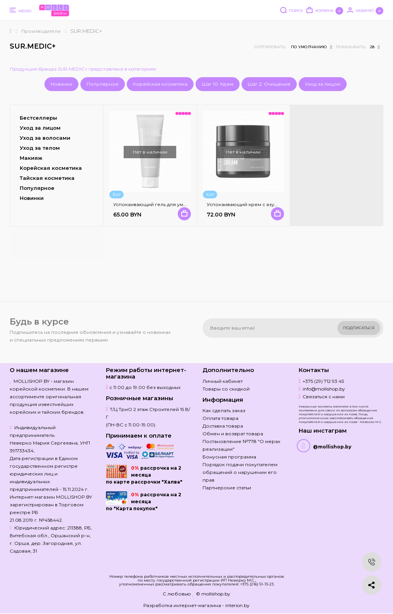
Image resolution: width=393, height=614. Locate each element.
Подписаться (358, 327)
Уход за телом (40, 148)
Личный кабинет (222, 381)
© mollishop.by (213, 594)
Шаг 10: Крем (217, 84)
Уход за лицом (322, 84)
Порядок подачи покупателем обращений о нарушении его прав (239, 472)
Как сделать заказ (223, 410)
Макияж (31, 158)
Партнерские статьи (226, 488)
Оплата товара (220, 418)
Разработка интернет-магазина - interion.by (196, 605)
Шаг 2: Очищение (269, 84)
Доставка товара (222, 426)
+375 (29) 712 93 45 (323, 381)
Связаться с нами (324, 396)
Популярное (103, 84)
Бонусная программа (229, 457)
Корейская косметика (160, 84)
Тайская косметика (47, 178)
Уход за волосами (45, 138)
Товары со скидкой (226, 389)
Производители (41, 31)
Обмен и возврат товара (232, 433)
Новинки (61, 84)
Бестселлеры (38, 118)
